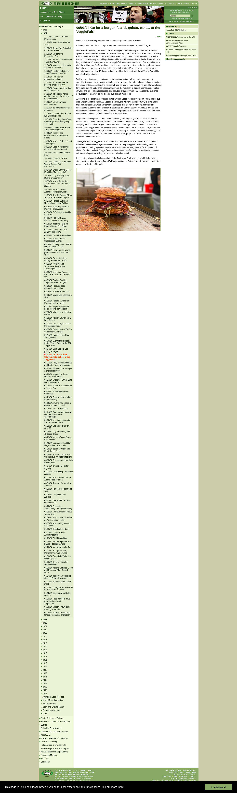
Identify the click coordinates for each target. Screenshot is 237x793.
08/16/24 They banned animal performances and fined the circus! (57, 252)
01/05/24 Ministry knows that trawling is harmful (56, 608)
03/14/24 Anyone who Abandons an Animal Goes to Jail (58, 518)
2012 (45, 656)
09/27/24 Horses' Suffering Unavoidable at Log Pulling (56, 202)
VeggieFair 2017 (172, 30)
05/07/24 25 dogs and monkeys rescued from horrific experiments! (58, 414)
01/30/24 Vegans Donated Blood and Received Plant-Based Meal (58, 570)
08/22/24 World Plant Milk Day (57, 235)
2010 (45, 663)
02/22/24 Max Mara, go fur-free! (58, 547)
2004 (45, 683)
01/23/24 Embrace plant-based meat (57, 583)
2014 (45, 650)
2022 (45, 623)
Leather (123, 3)
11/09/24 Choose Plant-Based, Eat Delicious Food (57, 114)
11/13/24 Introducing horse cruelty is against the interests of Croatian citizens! (58, 96)
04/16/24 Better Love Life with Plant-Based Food (57, 450)
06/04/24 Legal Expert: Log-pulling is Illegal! (56, 350)
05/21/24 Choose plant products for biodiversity (58, 398)
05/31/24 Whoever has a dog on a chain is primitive (58, 369)
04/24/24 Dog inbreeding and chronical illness (57, 432)
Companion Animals (156, 3)
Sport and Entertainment (53, 707)
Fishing (145, 3)
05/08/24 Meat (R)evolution (56, 408)
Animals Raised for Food (53, 697)
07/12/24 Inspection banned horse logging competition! (56, 307)
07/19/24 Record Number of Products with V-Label (56, 302)
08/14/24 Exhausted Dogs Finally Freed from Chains (55, 259)
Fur (118, 3)
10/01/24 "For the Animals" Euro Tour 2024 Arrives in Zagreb (58, 196)
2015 (45, 646)
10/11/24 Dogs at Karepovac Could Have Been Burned (56, 148)
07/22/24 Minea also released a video (58, 296)
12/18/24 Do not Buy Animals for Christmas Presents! (58, 49)
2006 (45, 677)
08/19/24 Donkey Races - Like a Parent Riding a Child (58, 245)
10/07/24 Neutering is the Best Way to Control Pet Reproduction (57, 164)
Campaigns (168, 3)
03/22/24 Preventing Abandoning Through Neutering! (58, 507)
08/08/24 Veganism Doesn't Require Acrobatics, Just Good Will (57, 274)
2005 (45, 680)
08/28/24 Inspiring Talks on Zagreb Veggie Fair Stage (56, 225)
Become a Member (49, 755)
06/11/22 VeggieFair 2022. (176, 46)
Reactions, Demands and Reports (55, 721)
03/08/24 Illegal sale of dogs (56, 529)
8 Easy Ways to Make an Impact (55, 748)
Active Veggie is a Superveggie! (55, 752)
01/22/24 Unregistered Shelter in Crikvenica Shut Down (58, 588)
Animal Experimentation (53, 700)
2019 (45, 633)
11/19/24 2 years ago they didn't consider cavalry (58, 89)
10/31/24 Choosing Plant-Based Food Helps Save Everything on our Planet (58, 121)
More (159, 37)
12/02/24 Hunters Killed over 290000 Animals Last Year (56, 72)
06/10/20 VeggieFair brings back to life (181, 56)
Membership (177, 3)
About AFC (45, 735)
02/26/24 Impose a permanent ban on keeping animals (57, 542)
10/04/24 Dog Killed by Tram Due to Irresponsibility (56, 176)
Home (45, 8)
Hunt (140, 3)
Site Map (174, 18)
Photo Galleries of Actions (52, 718)
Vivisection (112, 3)
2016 (45, 643)
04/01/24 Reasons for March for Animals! (58, 484)
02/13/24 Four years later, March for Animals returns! (55, 551)
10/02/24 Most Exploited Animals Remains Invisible (55, 190)
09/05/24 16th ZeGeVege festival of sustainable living (56, 219)
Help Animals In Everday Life (53, 745)
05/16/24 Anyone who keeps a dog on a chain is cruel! (57, 404)
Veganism (103, 3)
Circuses (129, 3)
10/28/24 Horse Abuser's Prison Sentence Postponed (58, 128)
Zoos (135, 3)
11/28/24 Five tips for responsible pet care (53, 78)
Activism (46, 21)
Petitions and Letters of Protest (54, 732)
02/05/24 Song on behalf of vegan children (56, 563)
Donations (193, 3)
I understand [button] (218, 787)
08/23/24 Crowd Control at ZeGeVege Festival (55, 230)
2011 (45, 660)
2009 (45, 666)
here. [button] (121, 787)
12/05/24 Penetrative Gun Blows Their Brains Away (58, 60)
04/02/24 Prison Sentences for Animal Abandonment (57, 478)
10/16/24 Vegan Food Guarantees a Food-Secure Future (56, 135)
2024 (45, 33)
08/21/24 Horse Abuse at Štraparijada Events (55, 240)
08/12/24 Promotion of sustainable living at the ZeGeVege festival (54, 266)
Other (45, 714)
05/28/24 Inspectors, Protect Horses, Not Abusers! (56, 375)
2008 (45, 670)
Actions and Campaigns (52, 26)
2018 (45, 636)
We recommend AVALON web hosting (181, 21)
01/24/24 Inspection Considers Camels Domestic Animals (57, 577)
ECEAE (79, 780)
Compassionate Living (52, 16)
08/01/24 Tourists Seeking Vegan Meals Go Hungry (55, 281)
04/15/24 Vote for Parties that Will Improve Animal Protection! (58, 455)
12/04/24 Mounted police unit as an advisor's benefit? (58, 66)
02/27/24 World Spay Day (55, 538)
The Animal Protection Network (54, 738)
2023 (45, 619)
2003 (45, 687)
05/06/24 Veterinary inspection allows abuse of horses (57, 421)
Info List (186, 3)
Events (44, 725)
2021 (45, 626)
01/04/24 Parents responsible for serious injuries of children (57, 614)
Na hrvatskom (192, 7)
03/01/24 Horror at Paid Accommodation (54, 533)
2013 (45, 653)
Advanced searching (185, 18)
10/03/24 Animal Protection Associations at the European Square (57, 183)
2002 (45, 690)
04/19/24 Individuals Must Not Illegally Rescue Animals (57, 444)
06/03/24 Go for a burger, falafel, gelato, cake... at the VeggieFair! (57, 357)
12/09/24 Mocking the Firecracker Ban (53, 55)
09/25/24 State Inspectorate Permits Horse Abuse (56, 208)
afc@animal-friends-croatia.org (184, 774)
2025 (45, 30)
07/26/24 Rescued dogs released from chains (54, 287)
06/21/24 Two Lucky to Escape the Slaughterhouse (57, 325)
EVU (56, 780)
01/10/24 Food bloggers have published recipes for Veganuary (57, 601)
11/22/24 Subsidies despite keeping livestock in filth (56, 83)
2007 (45, 673)
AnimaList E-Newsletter (51, 728)
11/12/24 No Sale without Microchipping (55, 103)
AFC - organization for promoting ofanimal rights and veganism (181, 11)
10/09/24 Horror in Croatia (55, 158)
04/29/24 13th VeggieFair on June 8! (56, 427)
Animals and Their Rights (53, 12)
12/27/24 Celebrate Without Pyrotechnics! (56, 37)
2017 (45, 640)
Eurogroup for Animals (67, 780)
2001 (45, 693)
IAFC (85, 780)
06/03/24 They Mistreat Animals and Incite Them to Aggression (58, 364)
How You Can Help (49, 742)
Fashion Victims (49, 704)
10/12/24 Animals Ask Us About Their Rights (58, 142)
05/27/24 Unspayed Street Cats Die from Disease (58, 381)
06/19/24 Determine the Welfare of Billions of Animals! (58, 330)
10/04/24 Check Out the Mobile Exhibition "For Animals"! (58, 171)
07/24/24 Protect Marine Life (56, 291)
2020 (45, 629)
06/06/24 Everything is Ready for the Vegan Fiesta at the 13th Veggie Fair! (58, 343)
